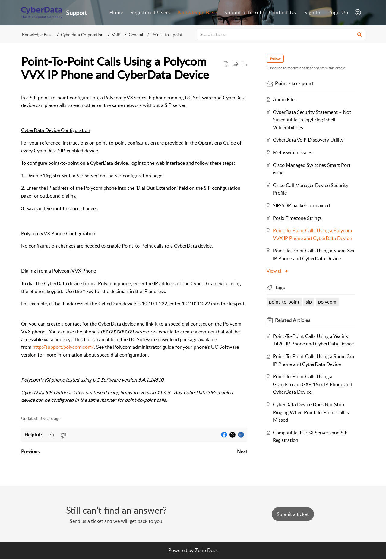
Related (292, 320)
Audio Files (284, 99)
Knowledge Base (37, 34)
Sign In (312, 12)
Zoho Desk (206, 550)
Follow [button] (275, 58)
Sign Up (339, 12)
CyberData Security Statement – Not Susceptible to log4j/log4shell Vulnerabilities (312, 120)
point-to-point (284, 301)
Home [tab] (116, 12)
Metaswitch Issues (292, 152)
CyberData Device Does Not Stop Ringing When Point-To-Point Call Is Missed (311, 412)
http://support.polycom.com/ (63, 347)
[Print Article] (235, 64)
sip (309, 301)
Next (242, 451)
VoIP (116, 34)
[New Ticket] (293, 514)
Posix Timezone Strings (297, 218)
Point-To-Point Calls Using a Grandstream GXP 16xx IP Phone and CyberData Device (312, 384)
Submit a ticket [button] (293, 514)
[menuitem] (312, 13)
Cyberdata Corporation (82, 34)
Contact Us (282, 12)
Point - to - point (166, 34)
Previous (30, 451)
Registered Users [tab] (151, 12)
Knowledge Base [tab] (197, 12)
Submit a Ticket (243, 12)
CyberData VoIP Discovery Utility (308, 139)
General (136, 34)
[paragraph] (134, 249)
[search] (281, 34)
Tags (280, 287)
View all (278, 271)
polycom (327, 301)
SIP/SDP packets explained (301, 205)
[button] (359, 34)
